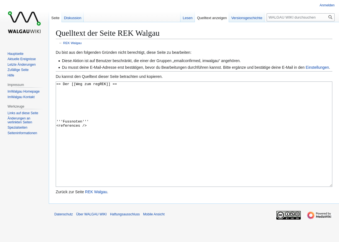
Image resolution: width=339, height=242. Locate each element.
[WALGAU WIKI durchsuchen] (301, 17)
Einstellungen (317, 67)
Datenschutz (63, 235)
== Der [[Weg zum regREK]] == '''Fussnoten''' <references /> (194, 144)
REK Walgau (72, 43)
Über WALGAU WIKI (91, 235)
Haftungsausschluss (125, 235)
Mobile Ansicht (153, 235)
